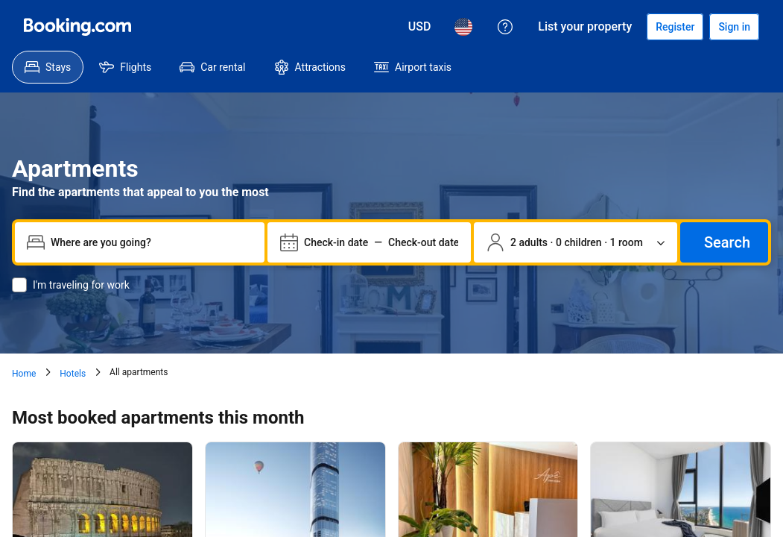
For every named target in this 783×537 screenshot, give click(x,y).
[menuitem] (47, 67)
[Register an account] (675, 26)
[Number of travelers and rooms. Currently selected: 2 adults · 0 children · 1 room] (575, 242)
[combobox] (152, 242)
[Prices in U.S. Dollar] (419, 27)
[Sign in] (734, 26)
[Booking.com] (77, 27)
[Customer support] (505, 27)
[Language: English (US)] (463, 27)
